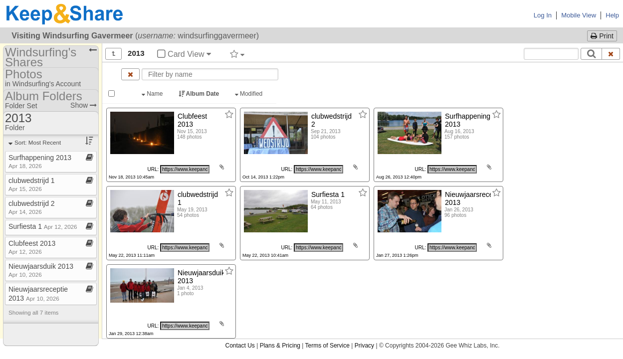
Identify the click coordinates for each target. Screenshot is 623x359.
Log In (543, 15)
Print (602, 36)
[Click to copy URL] (184, 169)
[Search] (591, 54)
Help (612, 15)
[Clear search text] (611, 54)
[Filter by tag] (237, 54)
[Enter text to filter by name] (210, 74)
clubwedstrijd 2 (31, 207)
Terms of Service (327, 345)
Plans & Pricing (280, 345)
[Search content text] (551, 54)
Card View (184, 54)
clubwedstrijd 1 (31, 184)
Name (153, 93)
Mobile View (578, 15)
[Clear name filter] (130, 74)
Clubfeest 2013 (31, 247)
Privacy (364, 345)
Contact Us (239, 345)
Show (83, 105)
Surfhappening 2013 (39, 161)
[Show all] (113, 54)
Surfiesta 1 (42, 226)
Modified (249, 93)
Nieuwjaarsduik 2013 (40, 270)
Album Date (200, 93)
